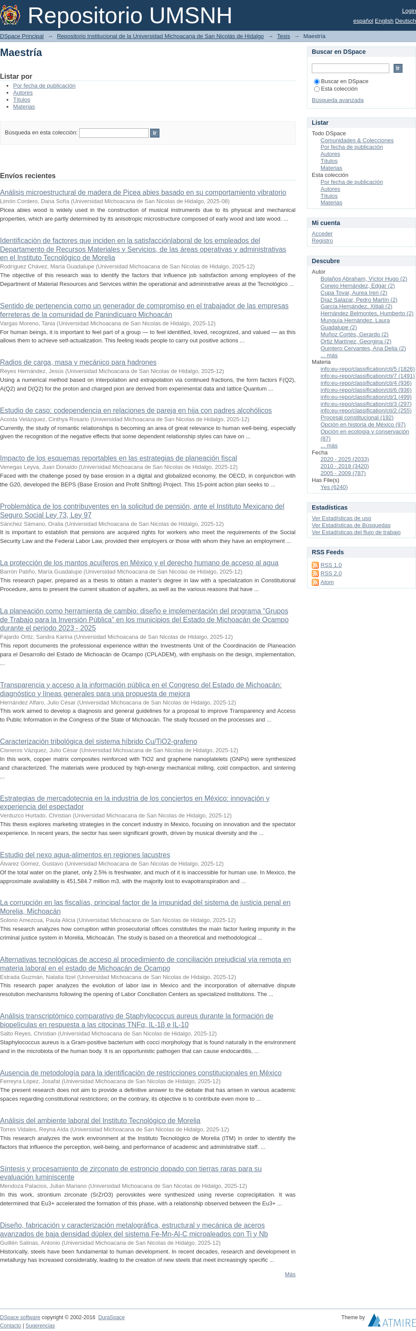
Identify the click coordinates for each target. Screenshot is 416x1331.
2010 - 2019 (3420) (345, 466)
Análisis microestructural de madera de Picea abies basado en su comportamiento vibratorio (143, 192)
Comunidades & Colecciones (357, 140)
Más (290, 1274)
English (384, 21)
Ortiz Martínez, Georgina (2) (356, 341)
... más (329, 355)
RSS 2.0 (331, 573)
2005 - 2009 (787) (343, 473)
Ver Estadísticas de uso (341, 518)
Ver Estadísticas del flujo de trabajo (356, 532)
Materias (24, 106)
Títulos (21, 99)
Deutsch (405, 21)
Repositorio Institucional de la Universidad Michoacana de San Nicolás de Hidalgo (160, 36)
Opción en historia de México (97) (363, 424)
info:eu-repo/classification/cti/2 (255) (366, 410)
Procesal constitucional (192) (357, 417)
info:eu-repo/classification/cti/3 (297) (366, 404)
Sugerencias (40, 1326)
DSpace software (20, 1317)
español (363, 21)
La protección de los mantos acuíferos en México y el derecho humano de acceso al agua (139, 563)
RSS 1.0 (331, 565)
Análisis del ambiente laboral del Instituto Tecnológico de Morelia (100, 1120)
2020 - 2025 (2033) (345, 459)
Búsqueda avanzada (338, 100)
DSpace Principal (22, 36)
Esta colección (336, 88)
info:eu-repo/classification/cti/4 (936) (366, 383)
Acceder (322, 233)
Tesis (283, 36)
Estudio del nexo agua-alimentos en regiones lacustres (85, 855)
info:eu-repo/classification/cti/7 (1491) (368, 376)
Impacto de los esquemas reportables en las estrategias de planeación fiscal (118, 458)
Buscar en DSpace (341, 81)
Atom (327, 582)
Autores (23, 92)
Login (409, 10)
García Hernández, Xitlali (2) (356, 306)
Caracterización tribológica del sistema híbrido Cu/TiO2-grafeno (98, 741)
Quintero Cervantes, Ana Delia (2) (363, 348)
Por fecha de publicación (44, 85)
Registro (322, 240)
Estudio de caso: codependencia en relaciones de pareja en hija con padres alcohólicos (136, 410)
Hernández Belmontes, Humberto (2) (367, 313)
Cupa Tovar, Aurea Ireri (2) (354, 292)
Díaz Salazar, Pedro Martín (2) (359, 299)
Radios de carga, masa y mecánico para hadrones (78, 362)
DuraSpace (111, 1317)
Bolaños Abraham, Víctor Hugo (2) (364, 278)
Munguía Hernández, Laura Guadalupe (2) (355, 324)
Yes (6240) (334, 487)
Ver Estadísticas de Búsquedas (351, 525)
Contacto (10, 1326)
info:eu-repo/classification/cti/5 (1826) (368, 369)
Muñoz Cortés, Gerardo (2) (354, 334)
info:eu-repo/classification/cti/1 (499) (366, 397)
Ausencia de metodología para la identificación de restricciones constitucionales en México (141, 1073)
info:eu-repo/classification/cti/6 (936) (366, 390)
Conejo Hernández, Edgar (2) (358, 285)
